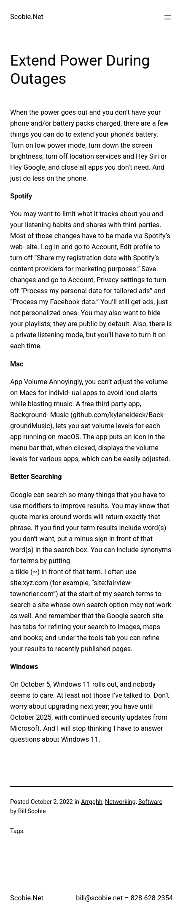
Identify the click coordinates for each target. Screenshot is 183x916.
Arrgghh (91, 801)
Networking (120, 801)
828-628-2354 (152, 898)
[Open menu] (168, 17)
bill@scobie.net (99, 898)
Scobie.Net (26, 17)
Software (150, 801)
